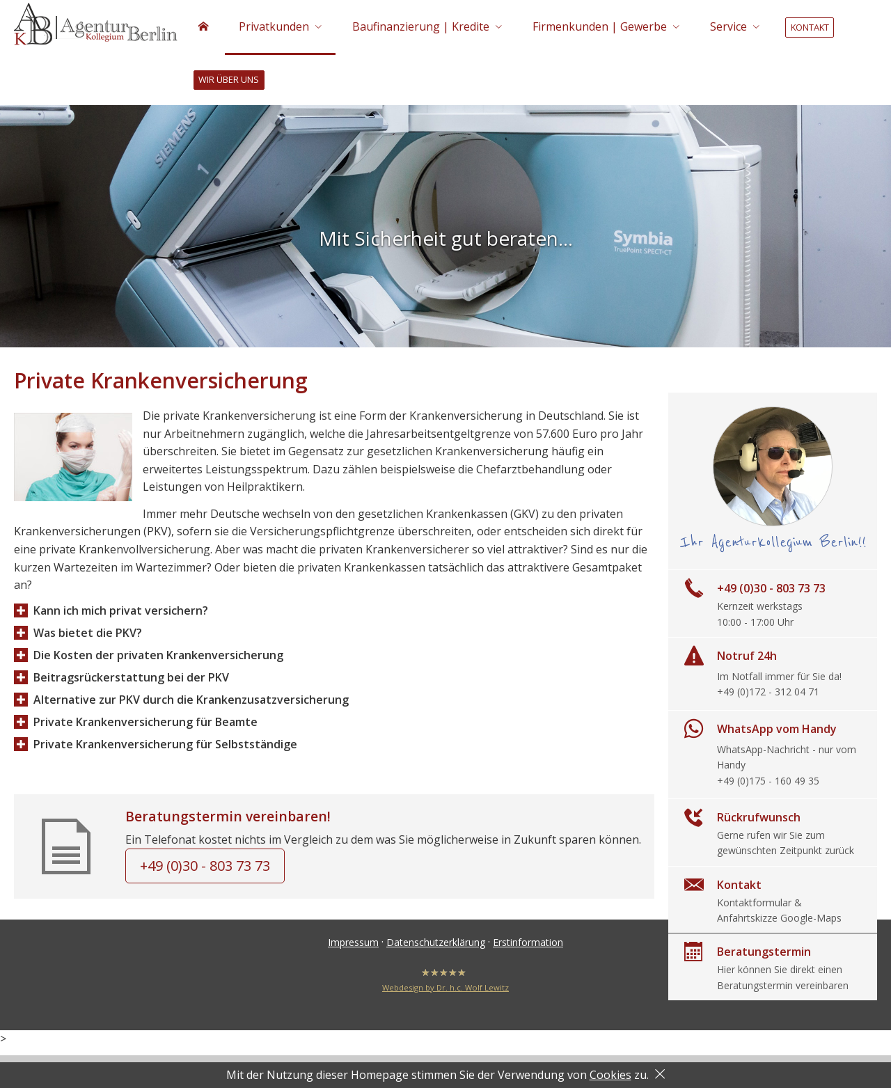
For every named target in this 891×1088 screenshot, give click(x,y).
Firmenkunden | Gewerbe (600, 26)
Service (728, 26)
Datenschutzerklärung (435, 944)
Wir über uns (228, 80)
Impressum (353, 944)
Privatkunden (274, 26)
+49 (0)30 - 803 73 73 (205, 867)
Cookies (610, 1074)
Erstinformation (528, 944)
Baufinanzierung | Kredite (420, 26)
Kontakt (810, 27)
